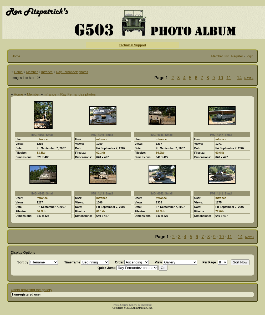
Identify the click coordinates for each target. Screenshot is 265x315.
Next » (248, 78)
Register (237, 56)
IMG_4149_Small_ (103, 134)
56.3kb (41, 211)
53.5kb (41, 152)
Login (249, 56)
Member (32, 72)
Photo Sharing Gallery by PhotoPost (132, 304)
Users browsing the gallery (31, 290)
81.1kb (100, 211)
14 (239, 78)
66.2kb (160, 152)
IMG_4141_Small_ (222, 193)
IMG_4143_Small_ (103, 193)
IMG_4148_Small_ (43, 193)
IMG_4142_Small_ (162, 193)
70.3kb (160, 211)
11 (228, 78)
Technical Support (132, 45)
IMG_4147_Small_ (222, 134)
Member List (220, 56)
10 (220, 78)
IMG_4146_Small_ (162, 134)
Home (16, 56)
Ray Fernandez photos (72, 72)
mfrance (47, 72)
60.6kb (219, 152)
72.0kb (219, 211)
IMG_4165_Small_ (43, 134)
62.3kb (100, 152)
